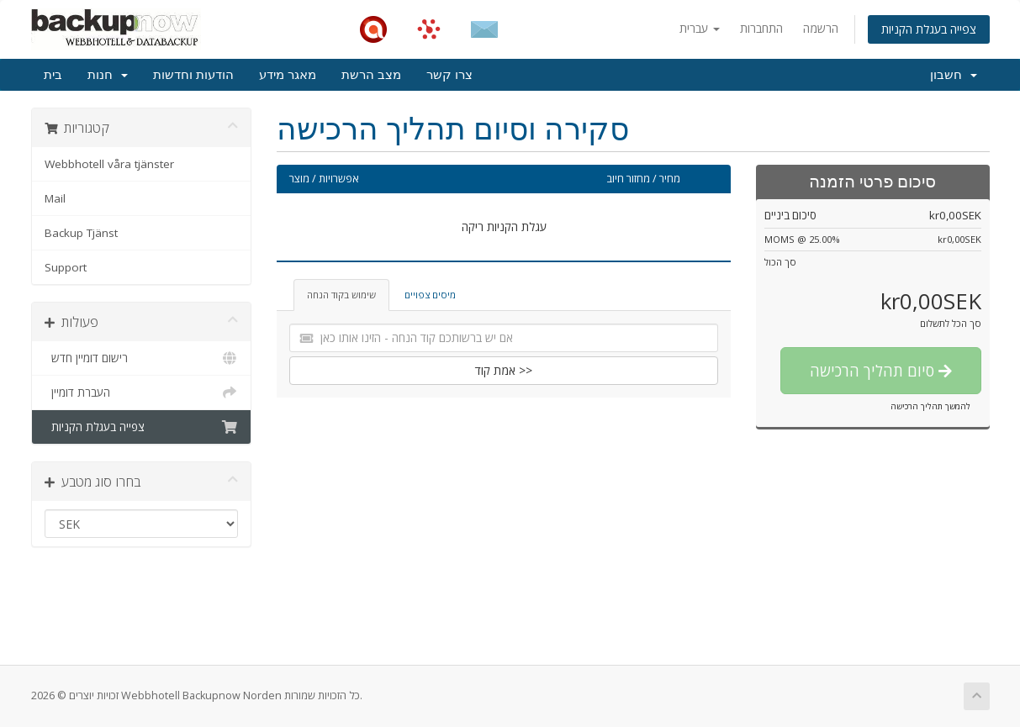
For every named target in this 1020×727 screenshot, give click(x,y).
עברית (699, 28)
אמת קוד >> (503, 370)
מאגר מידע (287, 74)
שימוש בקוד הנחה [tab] (341, 294)
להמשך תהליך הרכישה (930, 406)
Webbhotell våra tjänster (109, 163)
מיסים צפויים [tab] (430, 294)
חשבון (953, 74)
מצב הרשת (371, 74)
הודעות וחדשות (193, 74)
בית (53, 74)
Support (66, 267)
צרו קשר (449, 74)
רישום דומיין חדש (142, 358)
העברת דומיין (142, 392)
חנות (107, 74)
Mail (55, 198)
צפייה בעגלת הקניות (928, 29)
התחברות (761, 28)
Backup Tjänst (81, 232)
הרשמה (820, 28)
